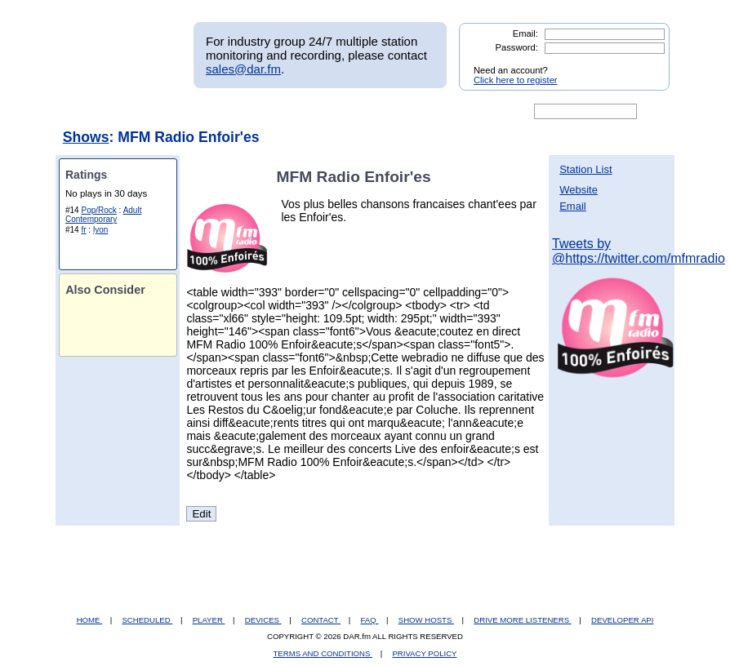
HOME (89, 619)
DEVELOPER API (622, 619)
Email (572, 206)
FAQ (370, 619)
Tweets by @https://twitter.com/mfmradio (638, 251)
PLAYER (209, 619)
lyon (100, 229)
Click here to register (516, 80)
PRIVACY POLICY (424, 653)
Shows (86, 137)
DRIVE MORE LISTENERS (522, 619)
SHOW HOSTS (426, 619)
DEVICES (263, 619)
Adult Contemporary (103, 215)
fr (83, 229)
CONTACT (321, 619)
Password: (517, 47)
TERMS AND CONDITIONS (323, 653)
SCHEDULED (147, 619)
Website (578, 190)
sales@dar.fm (243, 69)
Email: (525, 33)
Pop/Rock (98, 210)
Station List (585, 169)
